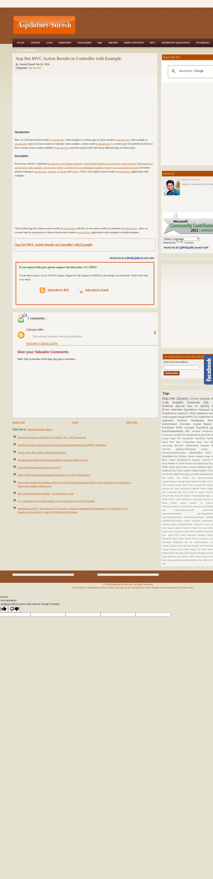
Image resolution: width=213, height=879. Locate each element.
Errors (166, 409)
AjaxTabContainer (170, 481)
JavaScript (84, 42)
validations (203, 413)
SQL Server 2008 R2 (188, 492)
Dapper (171, 528)
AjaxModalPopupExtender (199, 435)
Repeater (206, 445)
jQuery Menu (182, 467)
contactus (193, 553)
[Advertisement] (85, 201)
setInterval (205, 474)
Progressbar (189, 442)
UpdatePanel (179, 435)
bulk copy (179, 553)
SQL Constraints (170, 492)
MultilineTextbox (199, 470)
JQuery (113, 42)
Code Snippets (174, 402)
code (186, 553)
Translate (185, 242)
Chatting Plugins (170, 524)
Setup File (182, 546)
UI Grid (165, 474)
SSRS (165, 467)
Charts (173, 460)
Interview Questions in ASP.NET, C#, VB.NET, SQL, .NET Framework (52, 437)
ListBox (187, 470)
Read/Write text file (183, 542)
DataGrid (179, 528)
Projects (205, 539)
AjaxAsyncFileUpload (188, 449)
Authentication (171, 424)
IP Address (198, 531)
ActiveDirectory (186, 506)
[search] (195, 71)
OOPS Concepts (134, 42)
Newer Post (18, 422)
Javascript (195, 402)
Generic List (191, 463)
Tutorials (203, 42)
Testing (165, 549)
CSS (196, 417)
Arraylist (187, 521)
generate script (175, 556)
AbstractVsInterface (170, 506)
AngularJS (183, 413)
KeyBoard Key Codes (173, 470)
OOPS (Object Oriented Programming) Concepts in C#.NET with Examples (54, 475)
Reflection (196, 488)
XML (188, 431)
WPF (173, 553)
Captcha (194, 481)
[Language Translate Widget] (181, 239)
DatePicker (205, 417)
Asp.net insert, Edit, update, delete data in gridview (42, 452)
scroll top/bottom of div (193, 560)
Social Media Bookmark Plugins (176, 496)
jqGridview (178, 560)
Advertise (197, 506)
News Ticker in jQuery (192, 485)
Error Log (202, 528)
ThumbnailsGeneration (202, 496)
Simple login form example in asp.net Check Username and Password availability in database (62, 445)
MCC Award (168, 535)
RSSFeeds (167, 542)
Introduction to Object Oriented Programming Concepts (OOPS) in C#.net (53, 460)
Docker (187, 528)
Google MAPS (186, 417)
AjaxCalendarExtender (179, 514)
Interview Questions (175, 42)
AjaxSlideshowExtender (172, 521)
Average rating (184, 481)
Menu (179, 442)
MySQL (178, 485)
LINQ (164, 485)
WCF (173, 442)
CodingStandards (185, 524)
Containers (198, 524)
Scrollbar (166, 546)
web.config (168, 445)
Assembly (196, 521)
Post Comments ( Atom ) (40, 429)
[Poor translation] (14, 609)
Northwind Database (197, 535)
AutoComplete (170, 417)
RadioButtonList (170, 456)
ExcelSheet (169, 427)
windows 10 (197, 503)
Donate (194, 528)
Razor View (203, 442)
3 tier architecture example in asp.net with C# (39, 467)
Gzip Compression (176, 531)
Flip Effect (202, 481)
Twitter (172, 467)
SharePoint (203, 427)
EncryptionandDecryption (175, 453)
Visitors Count (175, 499)
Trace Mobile (26, 50)
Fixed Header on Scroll (173, 463)
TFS (201, 546)
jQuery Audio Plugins (192, 556)
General (205, 398)
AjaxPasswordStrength (195, 517)
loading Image (203, 456)
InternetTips (188, 438)
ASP (194, 478)
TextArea (173, 549)
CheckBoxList (184, 460)
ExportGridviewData (173, 431)
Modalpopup (199, 420)
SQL (100, 42)
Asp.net (169, 398)
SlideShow (201, 438)
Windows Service (187, 456)
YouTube (169, 449)
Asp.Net (35, 42)
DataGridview (193, 445)
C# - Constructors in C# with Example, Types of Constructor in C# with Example (56, 501)
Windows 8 (187, 499)
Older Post (131, 422)
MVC (153, 42)
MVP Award (181, 535)
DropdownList (169, 413)
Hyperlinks (189, 531)
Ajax (49, 42)
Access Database (198, 467)
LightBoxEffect (197, 453)
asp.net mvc (35, 68)
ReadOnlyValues (202, 542)
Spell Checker (193, 546)
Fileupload (204, 409)
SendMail (197, 431)
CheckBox (186, 424)
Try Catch (202, 549)
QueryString (185, 488)
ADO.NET (180, 445)
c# (197, 406)
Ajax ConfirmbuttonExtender (182, 510)
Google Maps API (172, 438)
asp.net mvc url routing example (65, 163)
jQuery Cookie (192, 474)
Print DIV (196, 539)
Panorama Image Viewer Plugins (177, 539)
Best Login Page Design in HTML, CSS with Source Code (45, 493)
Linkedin (171, 485)
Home (21, 42)
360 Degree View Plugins (176, 478)
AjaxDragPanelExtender (173, 517)
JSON (193, 413)
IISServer (184, 420)
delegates (201, 553)
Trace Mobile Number (187, 549)
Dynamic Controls (202, 460)
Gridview (64, 42)
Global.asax (203, 463)
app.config (198, 499)
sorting (184, 503)
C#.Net (195, 398)
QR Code (175, 488)
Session (173, 546)
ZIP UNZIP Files (177, 474)
